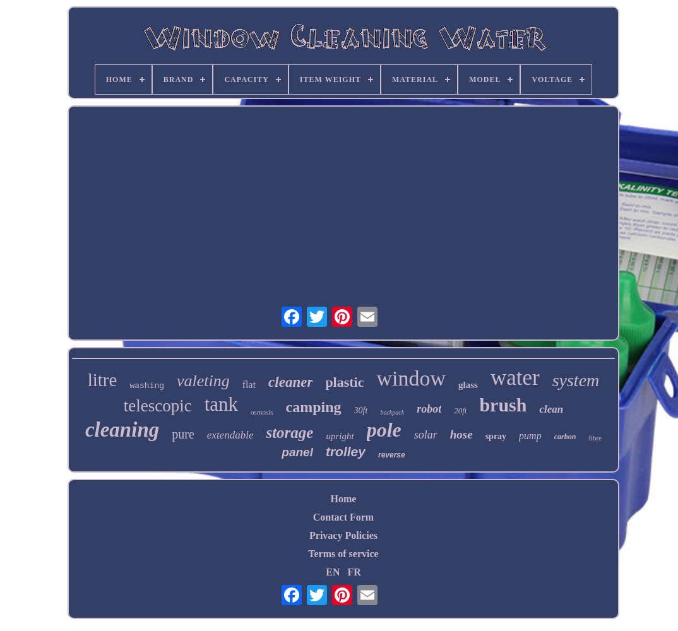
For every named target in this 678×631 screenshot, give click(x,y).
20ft (460, 410)
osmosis (262, 412)
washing (146, 386)
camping (314, 407)
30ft (361, 410)
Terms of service (343, 553)
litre (102, 380)
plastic (344, 382)
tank (221, 404)
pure (183, 434)
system (576, 380)
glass (468, 385)
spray (495, 436)
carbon (565, 436)
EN (333, 572)
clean (551, 409)
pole (384, 429)
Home (344, 498)
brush (502, 404)
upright (340, 436)
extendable (230, 435)
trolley (346, 451)
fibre (595, 438)
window (411, 378)
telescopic (158, 405)
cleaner (290, 382)
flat (249, 384)
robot (429, 409)
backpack (392, 412)
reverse (391, 455)
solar (425, 434)
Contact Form (343, 517)
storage (289, 432)
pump (530, 435)
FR (353, 572)
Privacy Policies (343, 535)
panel (297, 452)
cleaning (122, 429)
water (515, 377)
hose (461, 434)
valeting (203, 381)
